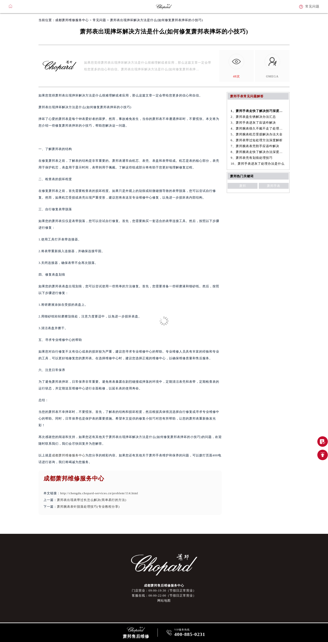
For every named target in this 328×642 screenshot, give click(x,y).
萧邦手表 (273, 185)
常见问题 (99, 20)
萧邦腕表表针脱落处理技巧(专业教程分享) (88, 506)
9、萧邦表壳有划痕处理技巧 (252, 157)
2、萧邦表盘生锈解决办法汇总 (253, 116)
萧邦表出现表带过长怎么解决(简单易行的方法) (91, 500)
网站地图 (164, 600)
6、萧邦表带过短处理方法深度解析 (257, 140)
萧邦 (242, 185)
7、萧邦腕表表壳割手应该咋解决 (255, 146)
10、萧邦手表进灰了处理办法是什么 (257, 163)
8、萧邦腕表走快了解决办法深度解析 (258, 152)
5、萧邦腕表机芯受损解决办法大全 (257, 134)
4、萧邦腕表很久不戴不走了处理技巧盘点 (258, 128)
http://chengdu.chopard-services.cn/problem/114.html (99, 493)
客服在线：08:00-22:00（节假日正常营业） (164, 595)
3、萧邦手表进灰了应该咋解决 (253, 122)
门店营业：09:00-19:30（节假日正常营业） (164, 590)
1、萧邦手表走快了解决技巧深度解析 (258, 111)
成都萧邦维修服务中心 (72, 20)
